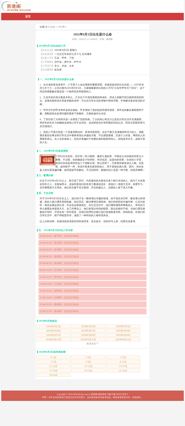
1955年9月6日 (123, 330)
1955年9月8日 (88, 335)
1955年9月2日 (88, 326)
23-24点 (53, 375)
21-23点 (123, 370)
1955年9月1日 (53, 326)
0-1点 (53, 357)
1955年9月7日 (53, 335)
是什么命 (50, 27)
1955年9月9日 (123, 335)
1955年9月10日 (53, 339)
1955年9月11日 (88, 339)
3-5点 (123, 357)
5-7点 (53, 361)
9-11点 (123, 361)
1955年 (61, 27)
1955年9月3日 (123, 326)
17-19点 (53, 370)
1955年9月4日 (53, 330)
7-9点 (88, 361)
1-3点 (88, 357)
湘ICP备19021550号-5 (118, 394)
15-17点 (123, 366)
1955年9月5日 (88, 330)
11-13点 (53, 366)
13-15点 (88, 366)
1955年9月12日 (123, 339)
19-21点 (88, 370)
